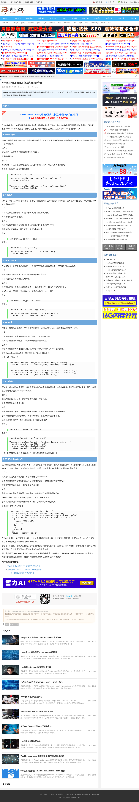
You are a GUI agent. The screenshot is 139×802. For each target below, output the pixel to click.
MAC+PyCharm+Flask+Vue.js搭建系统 (119, 232)
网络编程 (29, 18)
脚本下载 (53, 18)
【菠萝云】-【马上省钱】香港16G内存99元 (18, 44)
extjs (59, 22)
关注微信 (123, 2)
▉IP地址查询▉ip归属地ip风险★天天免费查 (52, 47)
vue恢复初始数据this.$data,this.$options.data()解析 (43, 771)
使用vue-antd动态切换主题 (115, 208)
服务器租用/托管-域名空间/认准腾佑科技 (120, 56)
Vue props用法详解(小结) (116, 144)
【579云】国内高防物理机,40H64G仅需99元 (18, 50)
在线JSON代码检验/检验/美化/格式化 (119, 280)
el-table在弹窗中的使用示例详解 (117, 236)
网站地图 (78, 794)
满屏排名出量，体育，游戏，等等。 (84, 41)
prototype (16, 22)
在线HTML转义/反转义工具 (116, 277)
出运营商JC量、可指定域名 (12, 41)
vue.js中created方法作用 (115, 147)
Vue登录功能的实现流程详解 (116, 229)
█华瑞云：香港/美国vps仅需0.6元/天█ (85, 56)
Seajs (74, 22)
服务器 (74, 18)
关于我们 (43, 794)
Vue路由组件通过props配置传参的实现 (37, 712)
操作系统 (97, 18)
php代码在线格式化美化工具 (116, 270)
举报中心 (111, 2)
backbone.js (94, 22)
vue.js (86, 22)
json (38, 22)
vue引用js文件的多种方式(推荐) (118, 126)
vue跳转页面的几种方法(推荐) (118, 130)
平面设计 (121, 18)
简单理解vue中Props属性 (116, 158)
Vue (7, 624)
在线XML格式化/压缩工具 (115, 266)
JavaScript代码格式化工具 (115, 263)
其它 (109, 22)
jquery (23, 22)
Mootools (67, 22)
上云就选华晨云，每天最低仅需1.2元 (50, 56)
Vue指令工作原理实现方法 (31, 697)
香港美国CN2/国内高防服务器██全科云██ (17, 59)
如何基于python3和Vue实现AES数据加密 (24, 570)
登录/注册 (99, 2)
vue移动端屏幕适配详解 (30, 741)
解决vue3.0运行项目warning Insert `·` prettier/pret (42, 682)
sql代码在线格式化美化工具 (116, 273)
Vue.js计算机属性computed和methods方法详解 (41, 637)
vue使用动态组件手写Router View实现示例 (39, 652)
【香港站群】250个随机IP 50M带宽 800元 (52, 50)
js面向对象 (52, 22)
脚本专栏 (41, 18)
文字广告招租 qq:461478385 (47, 41)
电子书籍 (85, 18)
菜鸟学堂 (4, 2)
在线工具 (39, 2)
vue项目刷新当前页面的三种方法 (119, 137)
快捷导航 (134, 2)
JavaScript (25, 76)
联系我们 (61, 794)
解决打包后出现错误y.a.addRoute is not (119, 211)
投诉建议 (87, 794)
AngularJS (31, 22)
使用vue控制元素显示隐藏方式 (117, 239)
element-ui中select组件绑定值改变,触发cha (122, 151)
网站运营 (109, 18)
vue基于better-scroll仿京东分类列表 (36, 667)
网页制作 (17, 18)
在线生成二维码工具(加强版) (116, 287)
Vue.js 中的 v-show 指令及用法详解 (119, 154)
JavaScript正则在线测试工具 (116, 284)
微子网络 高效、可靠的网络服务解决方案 (86, 53)
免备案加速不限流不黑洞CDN (81, 44)
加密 (16, 624)
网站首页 (6, 18)
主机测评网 (29, 2)
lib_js (44, 22)
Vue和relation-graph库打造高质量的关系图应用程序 (42, 756)
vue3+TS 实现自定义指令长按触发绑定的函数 (122, 218)
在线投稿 (95, 794)
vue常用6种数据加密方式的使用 (21, 573)
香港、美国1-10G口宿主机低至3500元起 (85, 50)
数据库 (64, 18)
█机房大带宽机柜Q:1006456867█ (118, 44)
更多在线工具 (111, 291)
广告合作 (52, 794)
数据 (11, 624)
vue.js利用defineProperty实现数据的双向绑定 (121, 215)
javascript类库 (34, 76)
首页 (10, 76)
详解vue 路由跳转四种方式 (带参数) (120, 133)
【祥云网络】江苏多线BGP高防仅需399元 (121, 53)
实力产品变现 (7, 47)
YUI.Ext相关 (6, 22)
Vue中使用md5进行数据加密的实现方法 (24, 566)
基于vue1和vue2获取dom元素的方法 (36, 726)
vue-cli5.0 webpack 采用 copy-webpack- (119, 222)
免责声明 (69, 794)
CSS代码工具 (110, 259)
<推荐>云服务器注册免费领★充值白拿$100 (121, 41)
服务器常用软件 (16, 2)
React (103, 22)
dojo (80, 22)
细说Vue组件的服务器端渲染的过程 (118, 225)
